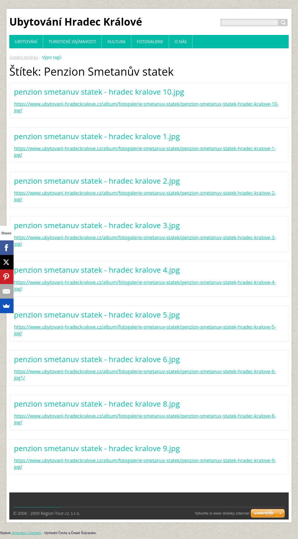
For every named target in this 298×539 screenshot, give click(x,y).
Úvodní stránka (23, 57)
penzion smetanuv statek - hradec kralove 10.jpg (99, 91)
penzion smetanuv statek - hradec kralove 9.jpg (97, 448)
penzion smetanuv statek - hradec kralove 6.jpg (97, 359)
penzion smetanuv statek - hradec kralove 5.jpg (97, 314)
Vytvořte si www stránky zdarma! (222, 513)
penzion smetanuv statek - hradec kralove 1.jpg (97, 136)
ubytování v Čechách (26, 533)
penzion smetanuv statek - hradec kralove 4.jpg (97, 270)
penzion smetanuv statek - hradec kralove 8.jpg (97, 403)
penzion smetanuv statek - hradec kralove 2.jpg (97, 180)
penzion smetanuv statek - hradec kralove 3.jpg (97, 225)
